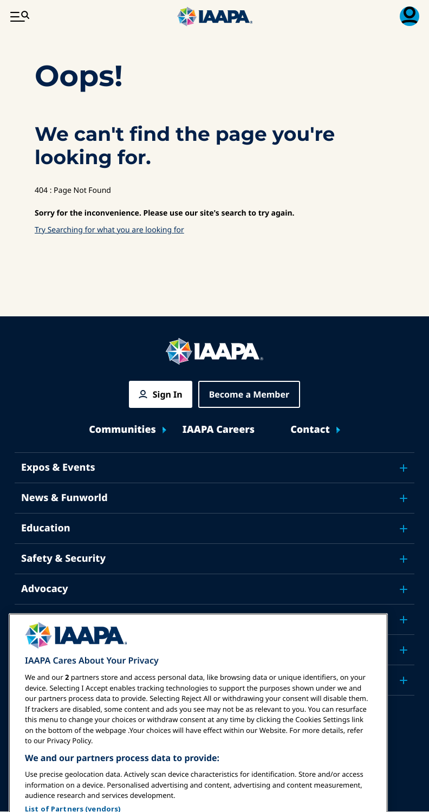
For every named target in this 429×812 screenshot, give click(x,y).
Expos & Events (58, 467)
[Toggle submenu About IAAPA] (403, 650)
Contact (310, 430)
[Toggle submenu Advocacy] (403, 589)
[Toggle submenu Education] (403, 528)
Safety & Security (63, 558)
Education (45, 528)
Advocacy (44, 588)
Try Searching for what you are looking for (109, 230)
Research (43, 619)
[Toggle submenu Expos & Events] (403, 468)
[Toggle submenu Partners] (403, 680)
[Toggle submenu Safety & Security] (403, 559)
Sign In (168, 394)
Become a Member (249, 394)
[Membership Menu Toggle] (409, 16)
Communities (122, 430)
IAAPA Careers (219, 430)
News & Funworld (64, 497)
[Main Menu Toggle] (19, 16)
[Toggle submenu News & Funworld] (403, 498)
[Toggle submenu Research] (403, 619)
